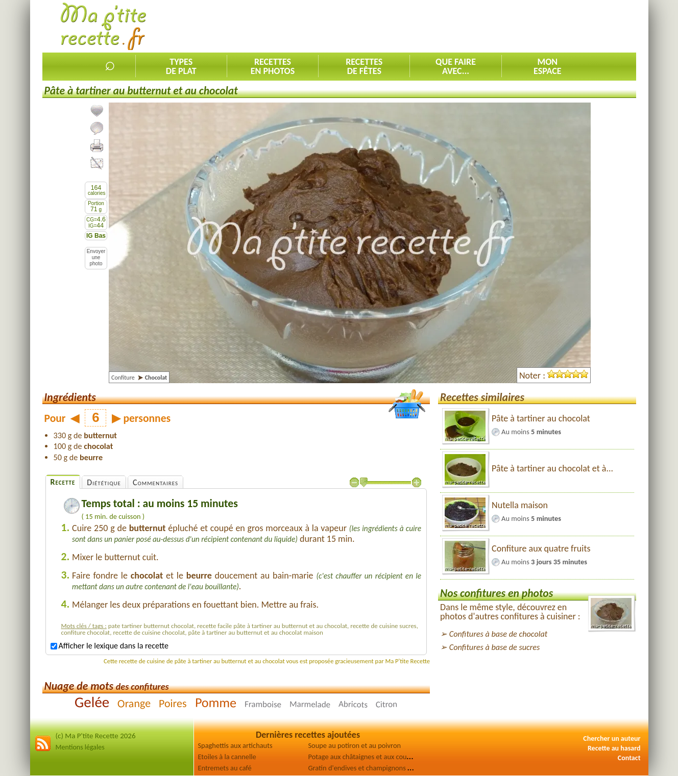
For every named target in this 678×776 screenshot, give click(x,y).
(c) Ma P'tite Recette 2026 (96, 735)
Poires (173, 703)
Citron (387, 704)
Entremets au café (225, 767)
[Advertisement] (450, 26)
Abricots (353, 704)
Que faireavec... (455, 66)
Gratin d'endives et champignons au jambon (374, 767)
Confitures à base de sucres (494, 647)
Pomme (216, 702)
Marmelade (309, 704)
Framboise (263, 704)
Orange (134, 703)
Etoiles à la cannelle (227, 756)
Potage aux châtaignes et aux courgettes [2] (373, 756)
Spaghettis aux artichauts (235, 745)
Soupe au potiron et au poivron (354, 745)
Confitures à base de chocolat (498, 634)
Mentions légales (80, 747)
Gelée (92, 701)
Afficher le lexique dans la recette (109, 645)
